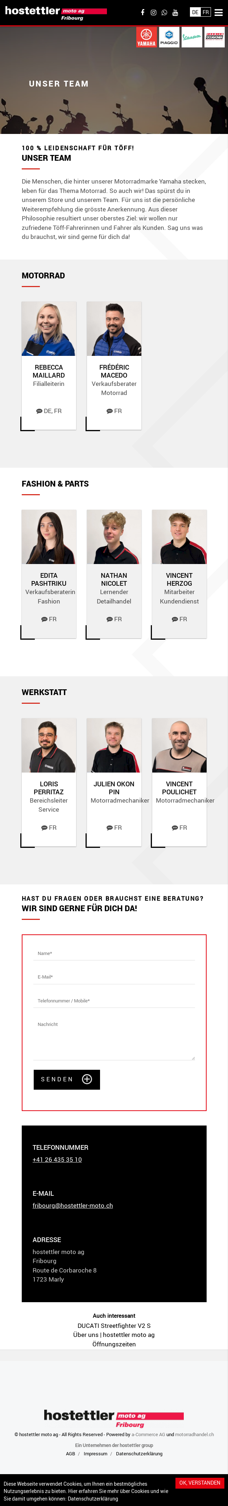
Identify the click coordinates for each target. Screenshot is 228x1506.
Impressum (95, 1453)
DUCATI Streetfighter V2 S (114, 1325)
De (195, 12)
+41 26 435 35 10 (57, 1159)
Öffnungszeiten (114, 1344)
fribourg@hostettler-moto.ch (73, 1205)
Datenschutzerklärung (93, 1499)
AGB (70, 1453)
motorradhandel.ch (194, 1434)
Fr (206, 12)
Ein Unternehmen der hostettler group (114, 1445)
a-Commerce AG (148, 1434)
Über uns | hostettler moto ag (114, 1334)
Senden (57, 1079)
